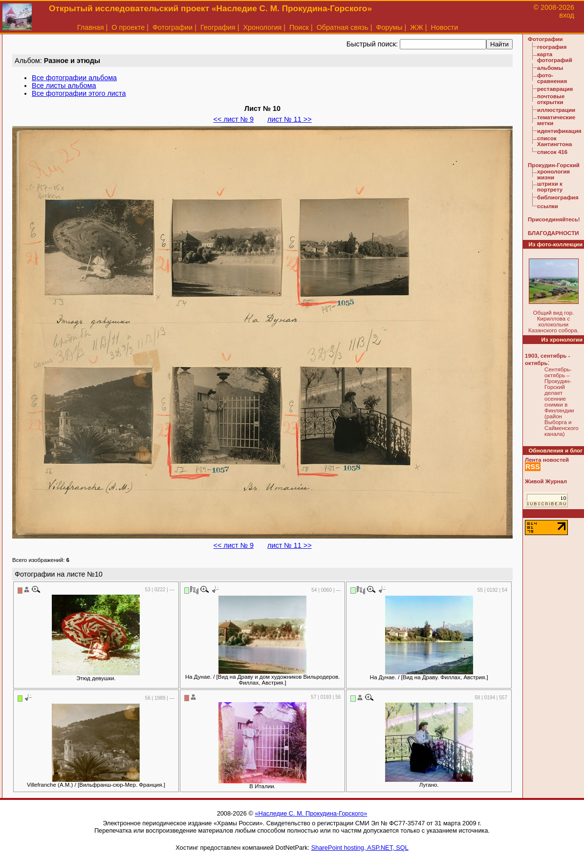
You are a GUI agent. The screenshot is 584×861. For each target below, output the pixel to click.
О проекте (128, 27)
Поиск (299, 27)
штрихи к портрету (549, 187)
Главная (90, 27)
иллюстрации (556, 110)
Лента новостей (547, 460)
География (218, 27)
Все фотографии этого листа (79, 93)
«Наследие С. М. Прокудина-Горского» (311, 813)
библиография (558, 197)
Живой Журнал (546, 481)
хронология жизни (553, 174)
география (551, 47)
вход (566, 15)
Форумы (389, 27)
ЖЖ (416, 27)
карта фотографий (554, 57)
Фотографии (172, 27)
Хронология (262, 27)
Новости (444, 27)
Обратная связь (342, 27)
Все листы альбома (64, 85)
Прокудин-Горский (554, 165)
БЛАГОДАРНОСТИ (553, 233)
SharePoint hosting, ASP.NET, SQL (360, 847)
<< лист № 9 (234, 119)
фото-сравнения (552, 78)
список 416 (552, 152)
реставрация (555, 89)
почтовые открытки (550, 99)
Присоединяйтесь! (554, 219)
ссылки (547, 206)
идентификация (559, 131)
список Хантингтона (554, 141)
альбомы (550, 68)
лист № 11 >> (289, 119)
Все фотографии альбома (74, 78)
